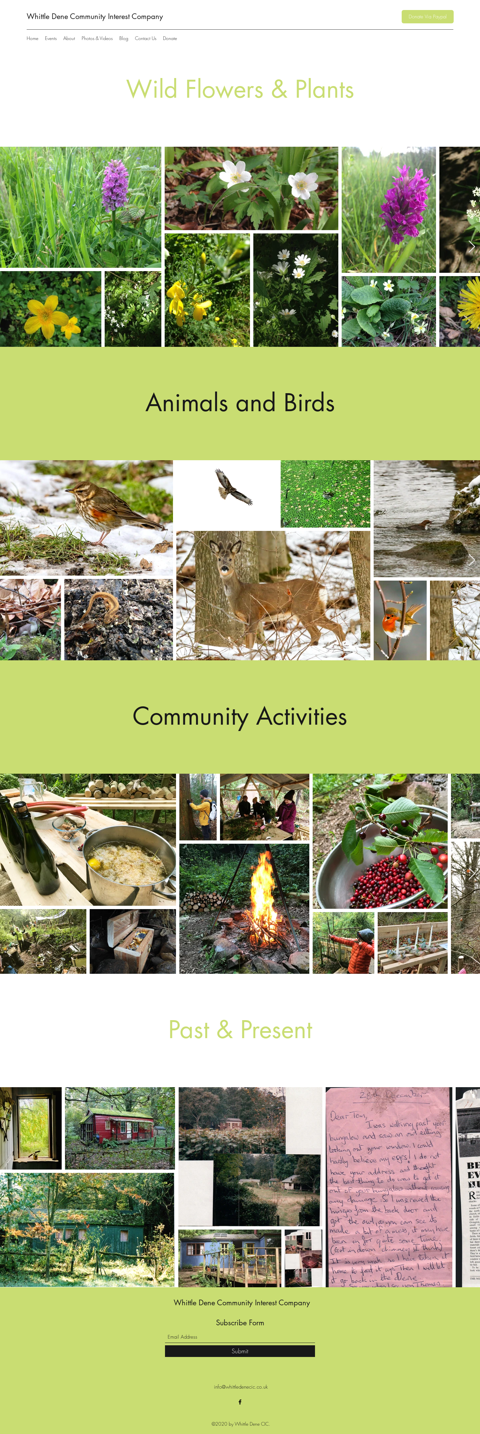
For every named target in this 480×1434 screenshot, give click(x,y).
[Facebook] (240, 1402)
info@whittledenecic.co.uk (241, 1387)
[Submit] (240, 1351)
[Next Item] (472, 246)
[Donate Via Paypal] (428, 16)
